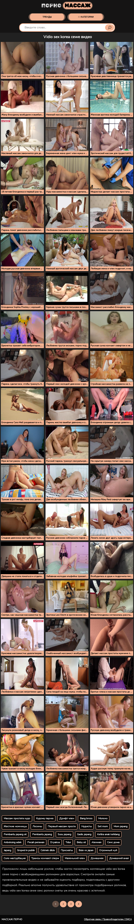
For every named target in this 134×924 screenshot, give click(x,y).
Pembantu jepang (42, 834)
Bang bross (86, 818)
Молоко (102, 818)
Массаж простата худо (17, 818)
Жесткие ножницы (15, 826)
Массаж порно (12, 919)
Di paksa (55, 842)
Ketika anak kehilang (108, 834)
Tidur (68, 842)
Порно (67, 6)
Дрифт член (66, 818)
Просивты (67, 850)
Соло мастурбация (15, 858)
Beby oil (81, 842)
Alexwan (96, 842)
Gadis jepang (84, 834)
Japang (7, 850)
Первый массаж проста (62, 826)
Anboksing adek (13, 842)
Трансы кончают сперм (45, 858)
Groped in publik (26, 850)
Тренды (47, 16)
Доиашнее (97, 858)
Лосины (37, 826)
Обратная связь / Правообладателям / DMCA (108, 919)
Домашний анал (119, 858)
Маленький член (75, 858)
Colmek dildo (48, 850)
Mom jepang (120, 826)
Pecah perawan (35, 842)
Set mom (103, 826)
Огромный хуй (108, 850)
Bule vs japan (86, 850)
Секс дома (113, 842)
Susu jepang (64, 834)
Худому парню (45, 818)
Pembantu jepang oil (15, 834)
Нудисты (86, 826)
